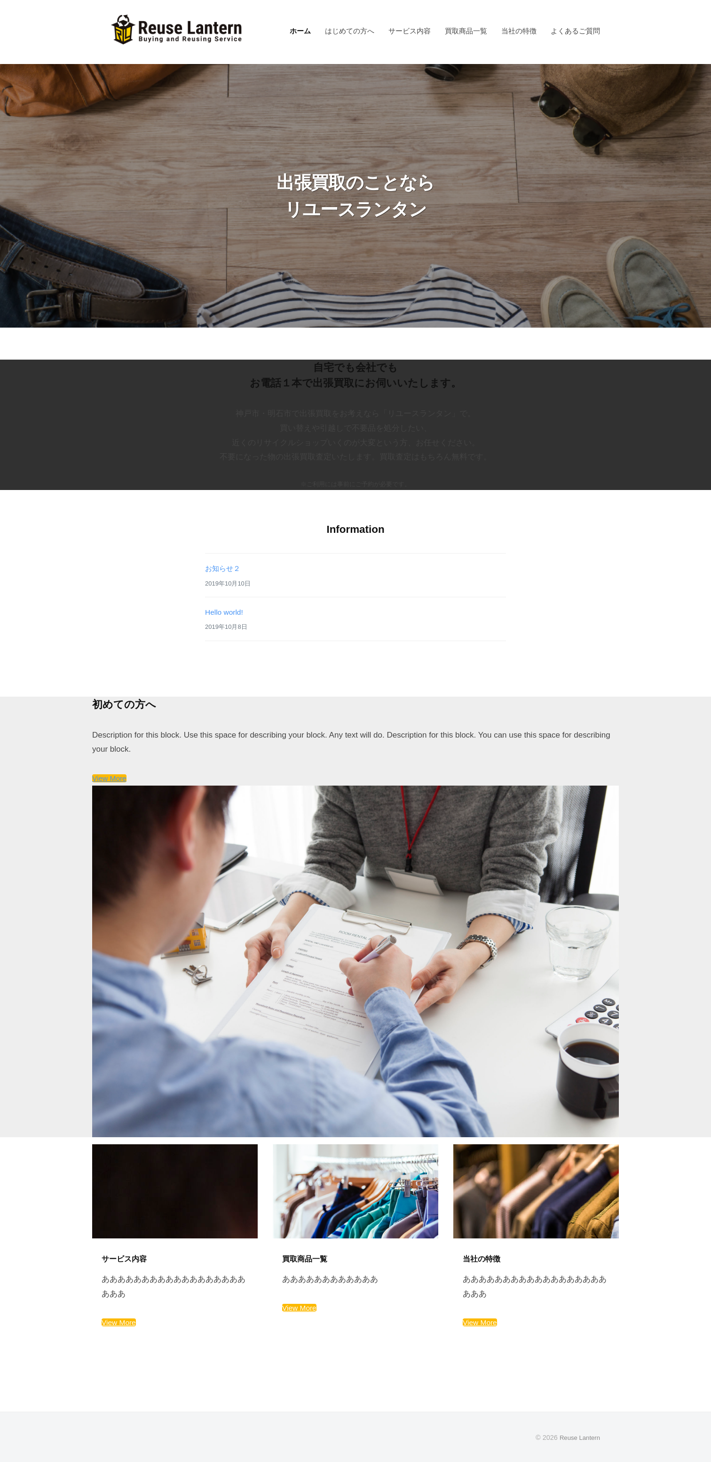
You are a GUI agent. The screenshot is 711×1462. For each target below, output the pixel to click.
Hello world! (226, 612)
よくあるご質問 (575, 31)
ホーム (300, 31)
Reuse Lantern (577, 1437)
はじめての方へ (349, 31)
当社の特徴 (519, 31)
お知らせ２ (225, 568)
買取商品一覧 (466, 31)
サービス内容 (409, 31)
